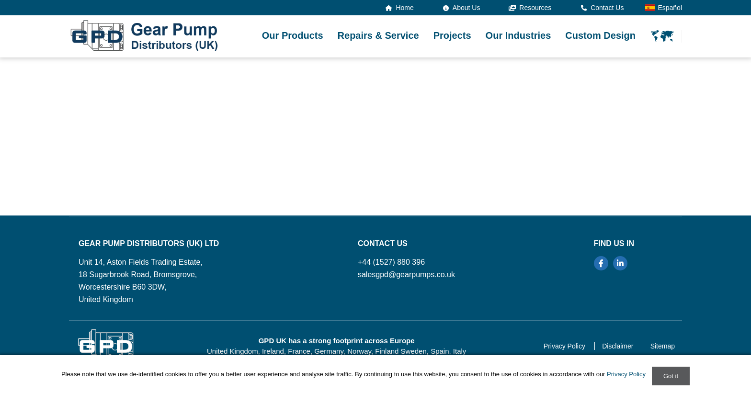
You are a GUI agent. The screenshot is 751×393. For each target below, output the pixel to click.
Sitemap (662, 346)
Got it (670, 376)
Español (663, 7)
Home (400, 7)
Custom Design (600, 35)
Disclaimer (617, 346)
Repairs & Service (378, 35)
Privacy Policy (564, 346)
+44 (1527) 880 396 (391, 262)
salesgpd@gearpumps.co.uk (406, 274)
